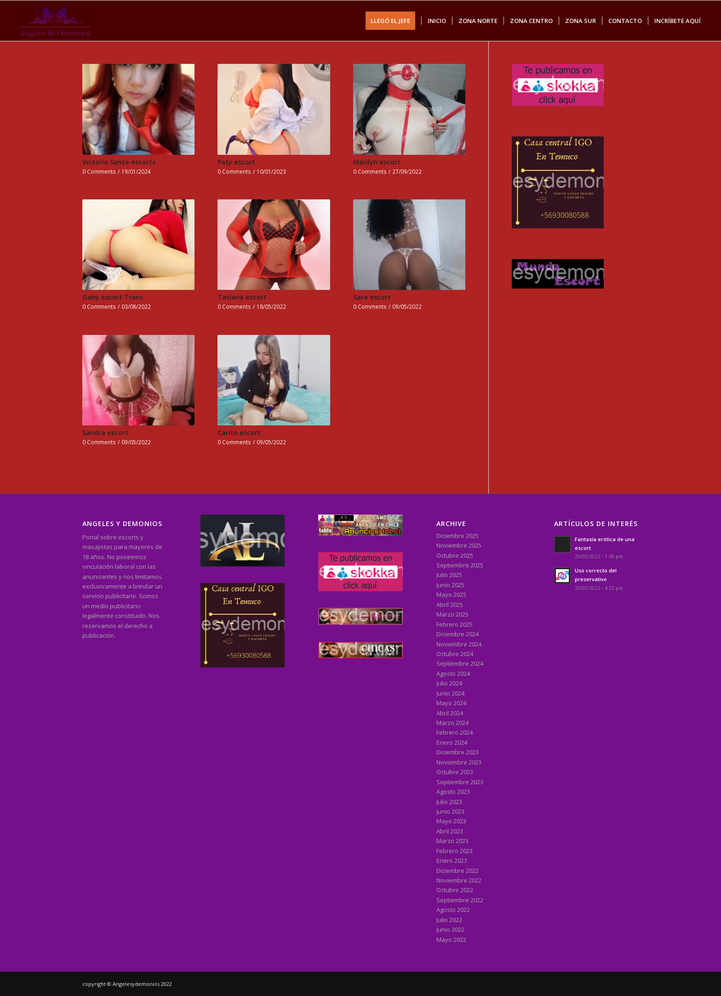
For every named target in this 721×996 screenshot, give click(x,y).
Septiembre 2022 (459, 900)
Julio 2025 (449, 575)
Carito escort (239, 432)
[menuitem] (393, 20)
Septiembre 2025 (459, 565)
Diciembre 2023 (457, 752)
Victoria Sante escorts (118, 162)
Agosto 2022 (453, 909)
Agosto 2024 (453, 673)
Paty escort (236, 162)
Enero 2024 (451, 742)
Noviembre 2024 (458, 644)
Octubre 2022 (454, 890)
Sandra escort (105, 432)
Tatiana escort (242, 297)
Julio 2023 (449, 802)
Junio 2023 (450, 811)
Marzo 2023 (452, 841)
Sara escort (372, 297)
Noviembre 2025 (458, 545)
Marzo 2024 (452, 723)
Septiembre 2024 (459, 663)
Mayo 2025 (451, 594)
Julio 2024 (449, 683)
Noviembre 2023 (458, 762)
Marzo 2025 (452, 614)
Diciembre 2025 (457, 536)
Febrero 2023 (454, 851)
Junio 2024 (450, 693)
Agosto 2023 (453, 791)
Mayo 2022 (451, 939)
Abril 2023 (449, 831)
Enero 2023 (451, 860)
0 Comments (99, 171)
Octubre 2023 (454, 772)
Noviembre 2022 (458, 880)
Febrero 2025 (454, 624)
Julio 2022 (449, 920)
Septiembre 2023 (459, 782)
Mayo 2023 (451, 821)
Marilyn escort (377, 162)
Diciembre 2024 (457, 634)
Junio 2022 (450, 929)
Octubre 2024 (454, 654)
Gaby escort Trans (112, 297)
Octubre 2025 (454, 555)
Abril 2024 (449, 713)
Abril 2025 (449, 604)
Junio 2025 (450, 585)
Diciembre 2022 (457, 870)
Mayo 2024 (451, 703)
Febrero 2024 (454, 732)
